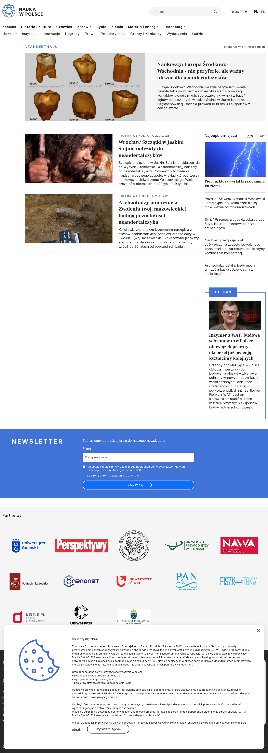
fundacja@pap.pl (188, 711)
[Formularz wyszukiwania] (185, 11)
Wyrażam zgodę (108, 729)
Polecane (223, 292)
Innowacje (51, 34)
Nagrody (72, 34)
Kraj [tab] (250, 136)
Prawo (90, 34)
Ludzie (197, 34)
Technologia (175, 27)
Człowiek (64, 27)
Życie (101, 27)
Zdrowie (84, 27)
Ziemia (117, 27)
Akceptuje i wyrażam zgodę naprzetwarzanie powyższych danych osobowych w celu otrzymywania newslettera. (136, 468)
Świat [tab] (261, 136)
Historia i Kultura (36, 27)
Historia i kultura (136, 135)
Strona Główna (233, 46)
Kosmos (9, 27)
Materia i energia (143, 27)
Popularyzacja (113, 34)
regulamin (106, 466)
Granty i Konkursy (146, 34)
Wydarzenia (177, 34)
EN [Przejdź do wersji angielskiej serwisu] (263, 12)
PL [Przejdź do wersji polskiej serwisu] (256, 12)
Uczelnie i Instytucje (20, 34)
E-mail (87, 449)
